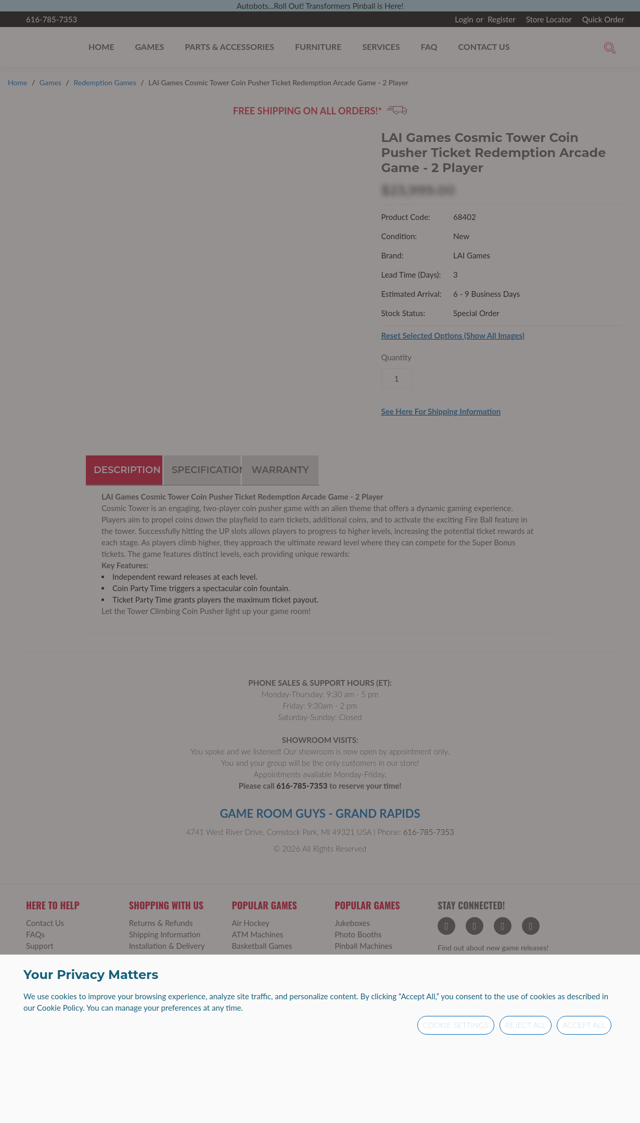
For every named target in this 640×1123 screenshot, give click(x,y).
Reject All (525, 1025)
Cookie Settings (456, 1025)
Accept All (584, 1025)
